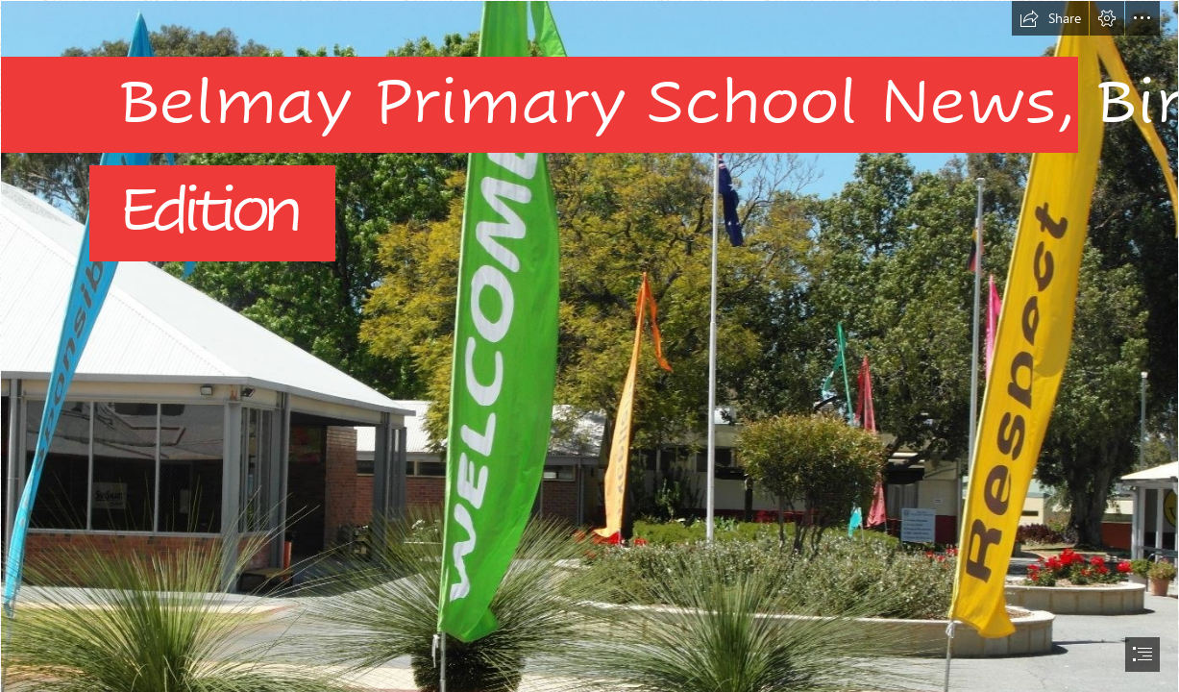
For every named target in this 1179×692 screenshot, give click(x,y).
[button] (1050, 18)
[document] (589, 346)
